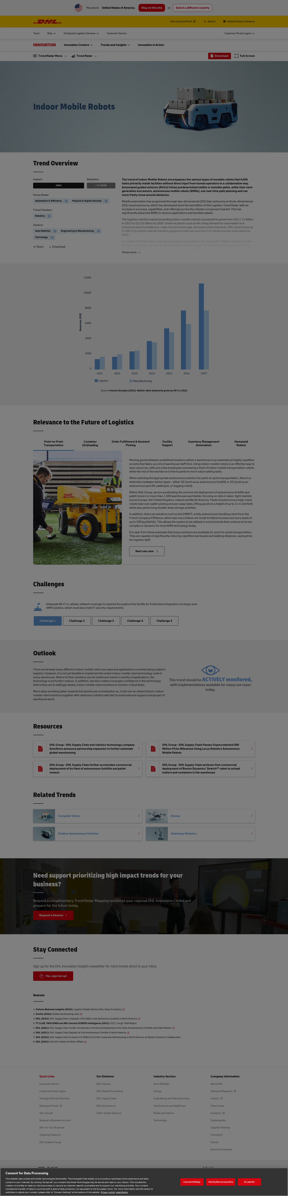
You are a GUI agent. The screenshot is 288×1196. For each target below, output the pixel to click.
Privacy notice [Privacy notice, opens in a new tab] (108, 1192)
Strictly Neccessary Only (220, 1181)
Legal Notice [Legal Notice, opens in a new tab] (122, 1192)
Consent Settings (191, 1181)
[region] (144, 1182)
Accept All (249, 1181)
